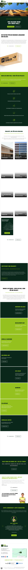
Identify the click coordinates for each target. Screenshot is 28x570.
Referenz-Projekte (10, 26)
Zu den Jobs (14, 535)
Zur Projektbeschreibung (14, 564)
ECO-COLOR (18, 378)
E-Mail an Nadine (14, 490)
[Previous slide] (3, 526)
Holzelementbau (18, 329)
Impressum (6, 568)
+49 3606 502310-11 (13, 487)
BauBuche (17, 393)
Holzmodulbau (4, 361)
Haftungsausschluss (19, 568)
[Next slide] (25, 526)
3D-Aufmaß (4, 410)
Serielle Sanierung (5, 345)
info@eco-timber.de (4, 553)
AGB (23, 568)
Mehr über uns (18, 26)
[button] (1, 568)
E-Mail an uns (12, 83)
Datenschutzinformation (11, 568)
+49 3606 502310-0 (10, 46)
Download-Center (4, 426)
